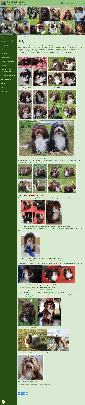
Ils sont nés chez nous (8, 75)
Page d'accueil (5, 37)
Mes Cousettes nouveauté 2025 (6, 70)
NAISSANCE (4, 45)
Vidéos (3, 83)
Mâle (2, 49)
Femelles (4, 53)
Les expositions (6, 79)
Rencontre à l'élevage (8, 61)
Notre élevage (6, 65)
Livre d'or (4, 91)
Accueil (19, 36)
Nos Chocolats (5, 57)
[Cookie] (3, 402)
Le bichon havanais (7, 41)
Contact (3, 87)
